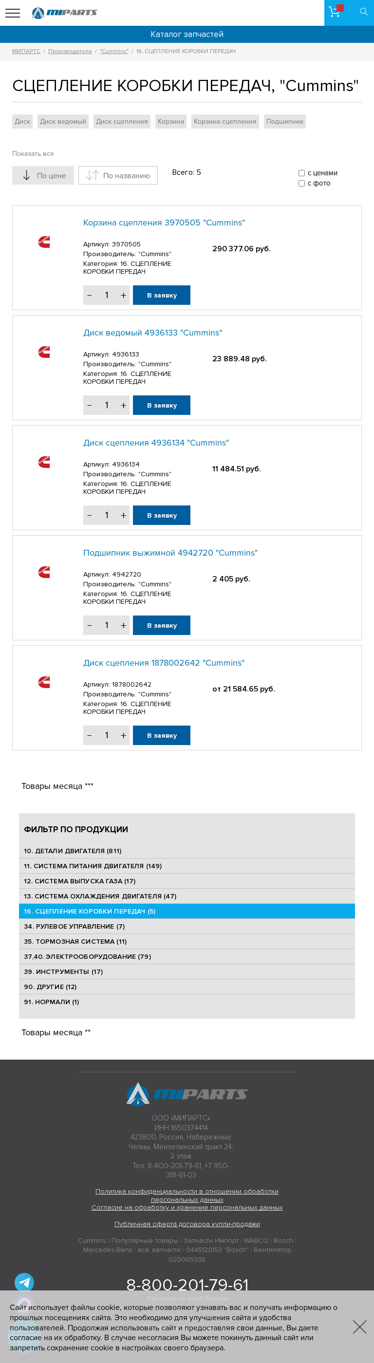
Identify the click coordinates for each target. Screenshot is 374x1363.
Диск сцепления (122, 121)
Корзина (171, 121)
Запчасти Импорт (211, 1240)
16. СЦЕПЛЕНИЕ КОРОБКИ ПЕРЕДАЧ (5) (89, 911)
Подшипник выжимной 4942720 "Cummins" (170, 552)
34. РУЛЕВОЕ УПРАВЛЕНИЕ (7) (74, 926)
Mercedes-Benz (107, 1250)
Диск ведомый (63, 121)
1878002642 (131, 684)
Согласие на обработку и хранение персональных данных (187, 1207)
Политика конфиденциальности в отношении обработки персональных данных (187, 1195)
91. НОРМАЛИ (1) (51, 1002)
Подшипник (284, 121)
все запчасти (159, 1250)
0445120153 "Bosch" (217, 1250)
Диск (22, 121)
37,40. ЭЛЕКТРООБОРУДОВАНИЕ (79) (87, 956)
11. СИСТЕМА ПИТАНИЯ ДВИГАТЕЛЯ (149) (93, 866)
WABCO (256, 1240)
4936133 (125, 354)
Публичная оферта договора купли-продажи (187, 1224)
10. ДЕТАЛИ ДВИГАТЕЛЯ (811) (72, 851)
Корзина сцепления (225, 121)
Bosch (283, 1240)
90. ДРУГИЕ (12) (50, 987)
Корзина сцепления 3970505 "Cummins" (164, 222)
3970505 (126, 244)
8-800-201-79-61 (187, 1285)
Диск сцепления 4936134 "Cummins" (156, 442)
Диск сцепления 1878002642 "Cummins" (163, 662)
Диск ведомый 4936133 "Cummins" (152, 332)
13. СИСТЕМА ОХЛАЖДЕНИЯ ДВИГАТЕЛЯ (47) (100, 896)
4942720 (126, 574)
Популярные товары (145, 1240)
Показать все (33, 153)
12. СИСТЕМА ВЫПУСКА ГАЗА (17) (79, 881)
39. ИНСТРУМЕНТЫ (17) (63, 972)
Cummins (92, 1240)
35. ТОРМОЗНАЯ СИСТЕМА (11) (75, 941)
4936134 (126, 464)
